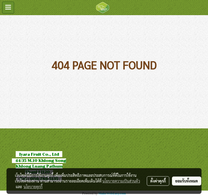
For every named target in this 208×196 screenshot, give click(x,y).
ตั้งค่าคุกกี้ (158, 180)
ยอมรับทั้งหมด (186, 180)
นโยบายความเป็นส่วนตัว (121, 180)
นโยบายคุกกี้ (33, 186)
